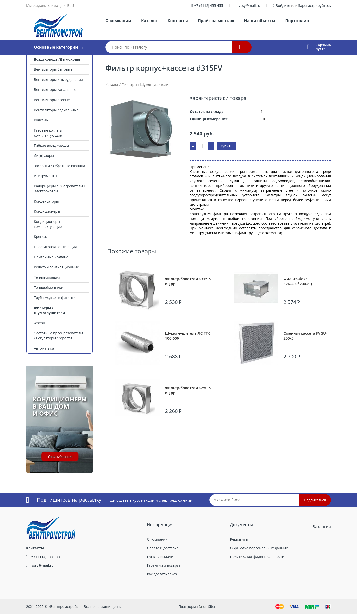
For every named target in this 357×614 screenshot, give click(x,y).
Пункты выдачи (160, 556)
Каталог (149, 20)
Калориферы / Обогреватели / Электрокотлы (59, 188)
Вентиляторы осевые (52, 99)
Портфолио (297, 20)
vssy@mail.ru (249, 5)
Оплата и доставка (162, 548)
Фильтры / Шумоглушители (49, 310)
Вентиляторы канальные (55, 89)
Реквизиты (239, 539)
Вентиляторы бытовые (53, 69)
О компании (118, 20)
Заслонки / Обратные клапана (59, 165)
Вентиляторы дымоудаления (58, 79)
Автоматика (44, 348)
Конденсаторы (46, 201)
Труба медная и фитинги (55, 297)
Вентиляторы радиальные (56, 110)
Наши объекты (259, 20)
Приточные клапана (51, 257)
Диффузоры (44, 155)
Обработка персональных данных (259, 548)
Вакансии (321, 526)
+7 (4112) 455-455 (208, 5)
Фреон (39, 323)
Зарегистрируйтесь (314, 5)
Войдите (283, 5)
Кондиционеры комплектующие (48, 224)
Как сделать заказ (162, 574)
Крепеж (40, 236)
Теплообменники (48, 287)
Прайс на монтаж (216, 20)
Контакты (178, 20)
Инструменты (45, 176)
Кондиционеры (47, 211)
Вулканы (41, 120)
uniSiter (209, 606)
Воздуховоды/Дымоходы (57, 59)
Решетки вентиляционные (56, 267)
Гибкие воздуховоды (51, 145)
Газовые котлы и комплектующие (48, 133)
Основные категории (56, 47)
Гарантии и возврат (163, 565)
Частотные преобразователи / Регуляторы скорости (58, 335)
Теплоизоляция (47, 277)
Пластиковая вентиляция (55, 246)
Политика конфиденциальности (257, 556)
